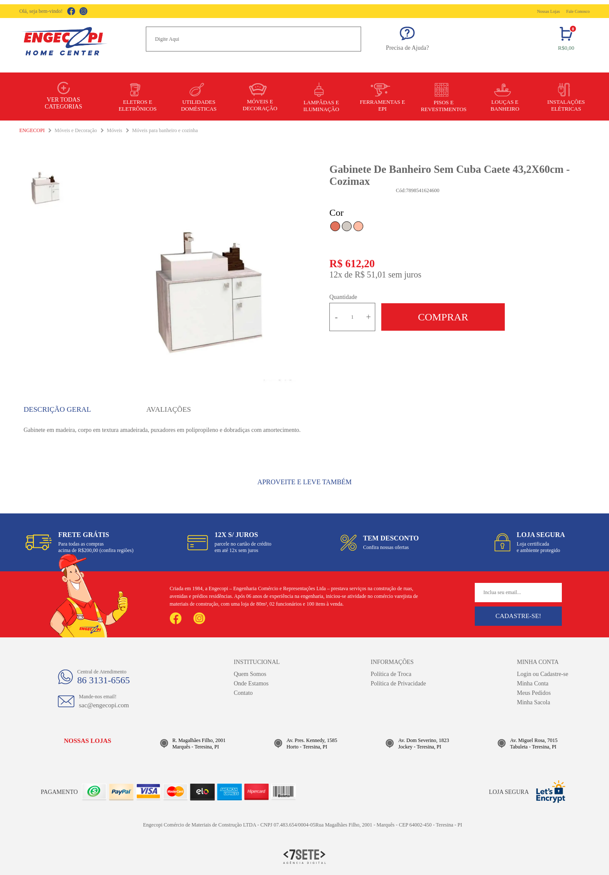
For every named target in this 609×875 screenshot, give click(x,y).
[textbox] (253, 39)
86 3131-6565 (103, 680)
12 (335, 274)
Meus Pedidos (534, 693)
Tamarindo (335, 226)
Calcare (347, 226)
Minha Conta (533, 683)
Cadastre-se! (518, 615)
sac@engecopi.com (104, 705)
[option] (210, 294)
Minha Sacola (533, 702)
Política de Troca (391, 674)
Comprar (443, 317)
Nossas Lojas (548, 11)
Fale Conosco (578, 11)
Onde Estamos (251, 683)
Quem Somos (250, 674)
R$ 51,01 (370, 274)
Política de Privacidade (398, 683)
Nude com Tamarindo (358, 226)
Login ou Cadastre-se (542, 674)
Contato (243, 693)
